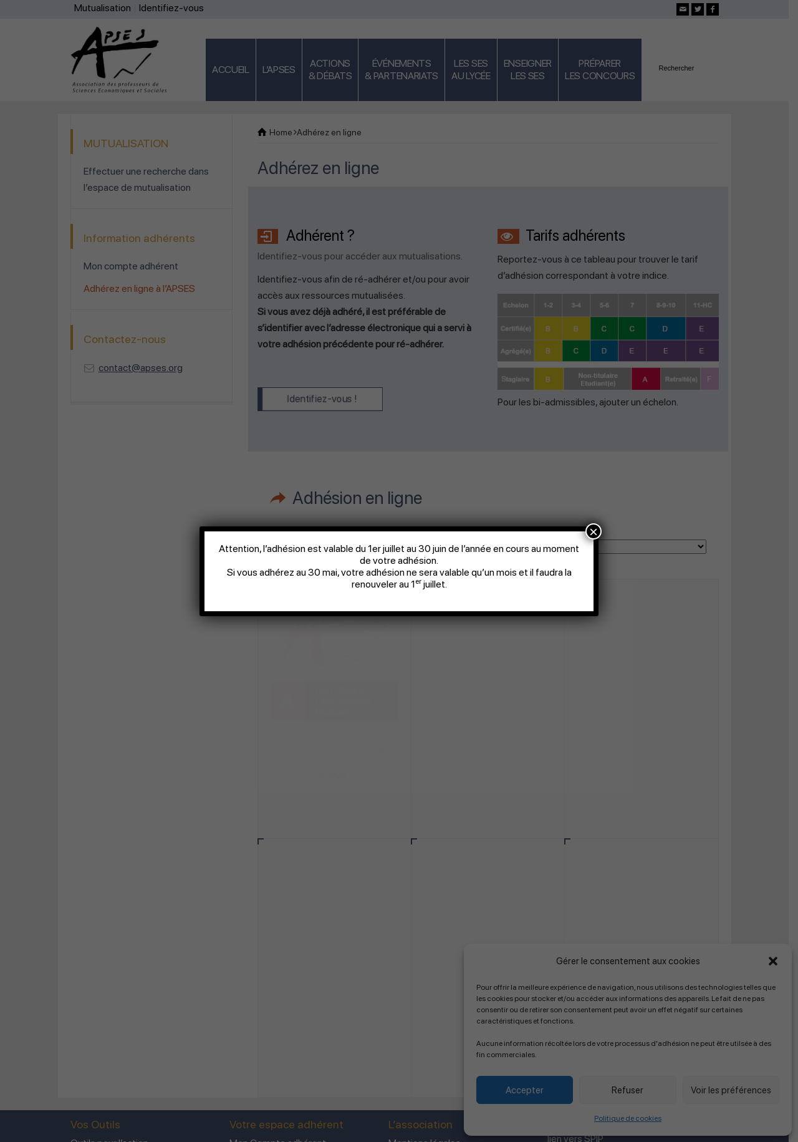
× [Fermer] (593, 531)
